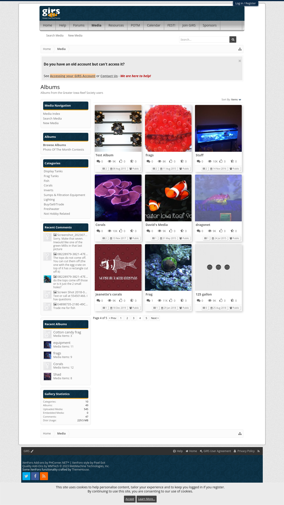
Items (236, 99)
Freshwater (51, 209)
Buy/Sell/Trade (54, 204)
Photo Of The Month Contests (63, 149)
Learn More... (146, 499)
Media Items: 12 (63, 367)
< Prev (112, 318)
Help (62, 25)
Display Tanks (53, 171)
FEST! (171, 25)
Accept (130, 499)
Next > (155, 318)
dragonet (203, 224)
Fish (46, 181)
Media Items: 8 (62, 378)
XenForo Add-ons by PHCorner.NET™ (45, 463)
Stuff (199, 155)
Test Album (104, 155)
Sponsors (210, 25)
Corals (100, 224)
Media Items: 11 (63, 346)
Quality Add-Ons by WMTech (65, 466)
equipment (62, 342)
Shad (57, 374)
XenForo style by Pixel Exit (88, 463)
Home (47, 25)
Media (96, 25)
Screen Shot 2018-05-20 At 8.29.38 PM (70, 292)
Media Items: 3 (62, 336)
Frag (149, 294)
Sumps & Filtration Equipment (64, 195)
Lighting (49, 199)
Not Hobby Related (57, 214)
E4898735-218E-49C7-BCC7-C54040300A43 (70, 304)
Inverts (48, 190)
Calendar (153, 25)
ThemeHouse (80, 469)
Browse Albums (54, 145)
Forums (78, 25)
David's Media (157, 224)
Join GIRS (189, 25)
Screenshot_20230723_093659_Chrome (70, 235)
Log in (239, 3)
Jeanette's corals (108, 294)
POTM (135, 25)
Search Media (55, 35)
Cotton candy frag (67, 332)
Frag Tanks (51, 176)
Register (250, 3)
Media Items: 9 (62, 357)
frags (150, 155)
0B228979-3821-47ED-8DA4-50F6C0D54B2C (70, 254)
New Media (75, 35)
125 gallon (204, 294)
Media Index (51, 114)
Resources (116, 25)
